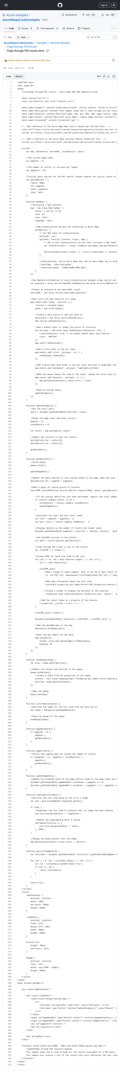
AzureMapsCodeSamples (21, 20)
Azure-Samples (17, 15)
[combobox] (99, 37)
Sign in (104, 5)
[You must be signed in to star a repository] (108, 15)
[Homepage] (60, 5)
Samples (42, 43)
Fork (89, 14)
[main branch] (23, 37)
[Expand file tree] (8, 37)
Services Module (60, 43)
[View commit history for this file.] (113, 60)
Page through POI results (22, 46)
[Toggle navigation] (6, 5)
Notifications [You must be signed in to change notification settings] (69, 14)
